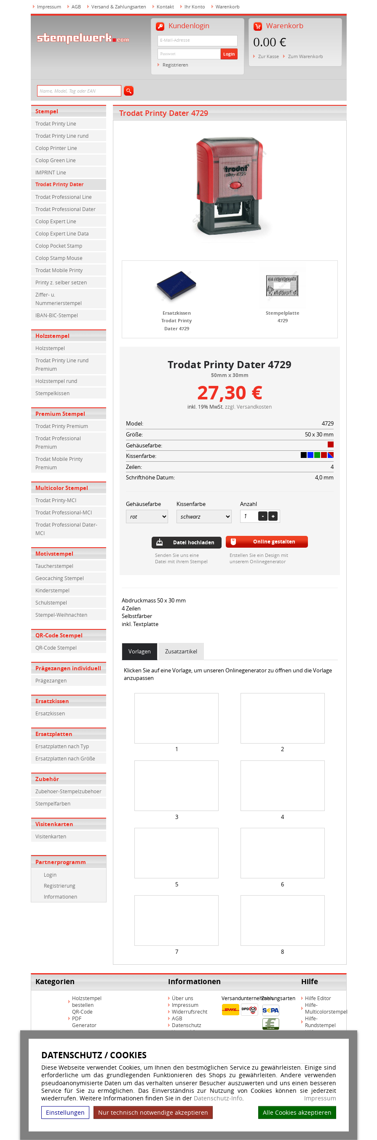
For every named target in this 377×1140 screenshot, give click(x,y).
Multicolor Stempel (61, 488)
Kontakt (165, 6)
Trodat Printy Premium (61, 426)
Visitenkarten (54, 824)
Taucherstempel (54, 565)
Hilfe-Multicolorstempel (326, 1008)
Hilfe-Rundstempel (320, 1021)
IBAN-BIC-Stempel (56, 315)
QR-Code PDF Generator (84, 1018)
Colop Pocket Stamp (58, 245)
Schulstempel (51, 602)
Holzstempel (52, 336)
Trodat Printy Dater (59, 184)
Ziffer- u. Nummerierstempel (58, 298)
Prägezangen (51, 680)
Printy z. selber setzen (61, 282)
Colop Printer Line (56, 148)
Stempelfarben (52, 803)
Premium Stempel (60, 413)
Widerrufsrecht (189, 1011)
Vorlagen (139, 651)
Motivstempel (54, 553)
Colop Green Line (55, 160)
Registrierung (59, 885)
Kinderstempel (52, 590)
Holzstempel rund (56, 380)
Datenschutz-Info (218, 1098)
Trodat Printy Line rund (61, 135)
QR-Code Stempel (59, 635)
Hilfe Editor (318, 998)
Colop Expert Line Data (62, 233)
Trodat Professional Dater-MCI (66, 528)
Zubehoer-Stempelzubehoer (68, 791)
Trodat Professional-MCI (63, 512)
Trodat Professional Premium (58, 442)
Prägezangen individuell (68, 668)
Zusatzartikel (181, 651)
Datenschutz (186, 1025)
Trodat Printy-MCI (55, 500)
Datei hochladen (193, 542)
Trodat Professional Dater (65, 209)
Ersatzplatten (53, 734)
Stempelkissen (52, 393)
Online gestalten (274, 541)
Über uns (182, 998)
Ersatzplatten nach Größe (65, 758)
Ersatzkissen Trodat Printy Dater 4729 (176, 321)
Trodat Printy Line (55, 123)
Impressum (320, 1098)
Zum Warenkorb (305, 56)
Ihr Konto (194, 6)
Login (229, 54)
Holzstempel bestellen (87, 1001)
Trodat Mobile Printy (59, 270)
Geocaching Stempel (59, 578)
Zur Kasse (268, 56)
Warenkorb (228, 6)
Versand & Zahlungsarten (118, 6)
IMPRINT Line (50, 172)
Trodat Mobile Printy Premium (59, 463)
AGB (76, 6)
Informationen (60, 896)
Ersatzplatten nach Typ (62, 746)
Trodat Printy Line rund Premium (61, 364)
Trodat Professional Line (63, 196)
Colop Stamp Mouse (59, 257)
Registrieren (175, 65)
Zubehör (47, 779)
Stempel (46, 111)
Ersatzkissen (52, 701)
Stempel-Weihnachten (61, 614)
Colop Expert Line (55, 221)
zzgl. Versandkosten (248, 406)
